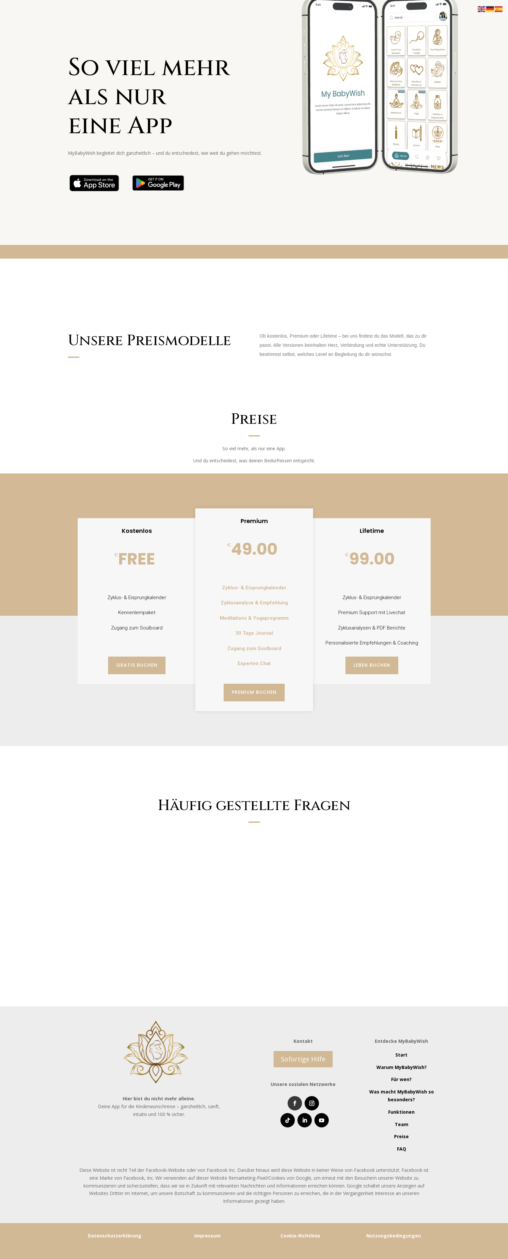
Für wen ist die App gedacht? (116, 885)
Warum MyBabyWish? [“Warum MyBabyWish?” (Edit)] (401, 1067)
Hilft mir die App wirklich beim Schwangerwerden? (344, 837)
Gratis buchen (136, 665)
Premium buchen (254, 692)
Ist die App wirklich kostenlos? (119, 837)
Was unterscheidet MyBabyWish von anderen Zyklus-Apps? (157, 927)
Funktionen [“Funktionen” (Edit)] (401, 1112)
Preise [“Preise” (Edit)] (401, 1136)
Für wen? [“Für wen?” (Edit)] (401, 1079)
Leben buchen (372, 665)
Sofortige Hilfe (303, 1059)
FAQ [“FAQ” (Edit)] (401, 1149)
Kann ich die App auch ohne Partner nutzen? (335, 869)
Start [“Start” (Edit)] (401, 1055)
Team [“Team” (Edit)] (401, 1124)
